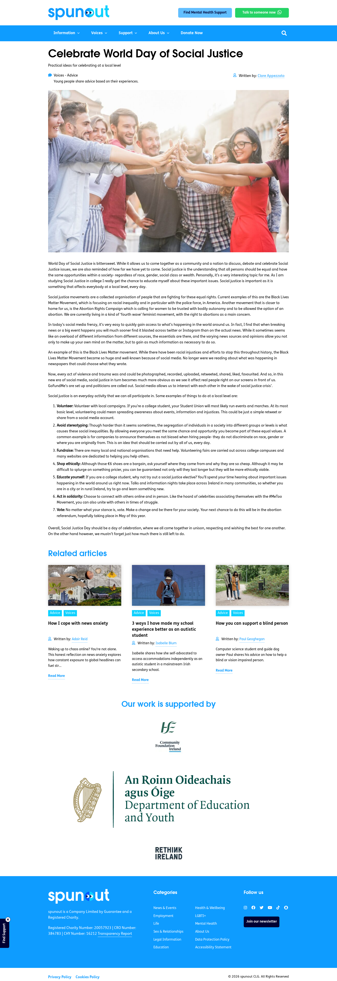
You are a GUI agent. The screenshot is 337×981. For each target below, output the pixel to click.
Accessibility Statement (213, 947)
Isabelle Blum (166, 643)
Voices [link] (70, 613)
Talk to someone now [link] (259, 12)
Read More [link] (56, 676)
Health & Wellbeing (210, 908)
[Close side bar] (8, 919)
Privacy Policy (59, 977)
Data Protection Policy (212, 939)
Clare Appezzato (271, 76)
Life (156, 924)
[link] (78, 896)
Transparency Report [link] (115, 934)
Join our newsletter (261, 921)
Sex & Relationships (168, 932)
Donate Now (192, 33)
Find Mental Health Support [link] (205, 12)
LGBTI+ (200, 916)
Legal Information (167, 939)
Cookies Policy (88, 977)
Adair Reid (79, 639)
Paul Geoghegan (252, 639)
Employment (163, 916)
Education (161, 947)
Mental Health (206, 924)
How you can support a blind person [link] (252, 623)
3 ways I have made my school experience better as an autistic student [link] (164, 629)
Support (126, 33)
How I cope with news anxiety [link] (78, 623)
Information (64, 33)
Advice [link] (55, 613)
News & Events (164, 908)
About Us (157, 33)
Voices (97, 33)
